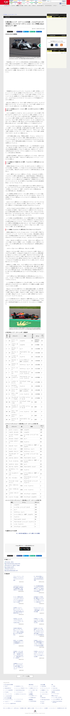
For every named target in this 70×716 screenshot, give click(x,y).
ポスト (11, 31)
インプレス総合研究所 (9, 690)
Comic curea (55, 688)
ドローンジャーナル (8, 694)
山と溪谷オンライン (33, 695)
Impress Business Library (20, 690)
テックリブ (42, 701)
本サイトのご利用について (8, 708)
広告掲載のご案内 (23, 708)
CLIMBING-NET (33, 697)
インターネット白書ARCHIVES (10, 703)
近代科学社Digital (33, 701)
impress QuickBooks (56, 690)
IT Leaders (7, 692)
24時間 (54, 16)
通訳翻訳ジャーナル (45, 690)
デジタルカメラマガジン (9, 699)
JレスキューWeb (44, 692)
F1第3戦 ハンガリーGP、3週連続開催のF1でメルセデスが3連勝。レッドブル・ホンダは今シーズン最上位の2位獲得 (39, 643)
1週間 (59, 16)
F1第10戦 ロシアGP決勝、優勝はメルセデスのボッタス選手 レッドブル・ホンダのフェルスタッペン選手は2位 (39, 599)
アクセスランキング (54, 14)
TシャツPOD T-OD (33, 690)
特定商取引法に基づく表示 (62, 708)
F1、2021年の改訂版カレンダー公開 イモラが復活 (28, 533)
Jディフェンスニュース (46, 688)
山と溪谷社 (31, 694)
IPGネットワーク (55, 695)
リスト (15, 31)
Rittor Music (31, 684)
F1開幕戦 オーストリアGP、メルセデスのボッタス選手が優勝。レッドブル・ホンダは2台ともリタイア (18, 666)
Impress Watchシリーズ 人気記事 (57, 49)
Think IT (6, 686)
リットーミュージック (34, 686)
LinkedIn (39, 31)
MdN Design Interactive (46, 699)
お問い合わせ (16, 708)
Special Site (52, 35)
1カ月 (64, 16)
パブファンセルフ (56, 693)
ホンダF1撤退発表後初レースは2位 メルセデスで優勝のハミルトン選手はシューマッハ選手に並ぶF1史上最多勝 (39, 588)
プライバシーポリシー (39, 708)
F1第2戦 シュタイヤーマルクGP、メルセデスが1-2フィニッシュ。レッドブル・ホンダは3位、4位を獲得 (39, 654)
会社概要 (46, 708)
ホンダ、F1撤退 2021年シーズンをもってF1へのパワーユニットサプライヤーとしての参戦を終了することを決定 (18, 599)
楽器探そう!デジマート (34, 688)
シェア (20, 31)
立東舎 (31, 692)
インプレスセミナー (19, 692)
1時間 (49, 16)
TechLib (43, 703)
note (33, 31)
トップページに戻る (25, 676)
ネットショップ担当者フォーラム (22, 688)
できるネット (7, 701)
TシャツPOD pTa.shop (57, 697)
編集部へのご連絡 (31, 708)
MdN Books (44, 697)
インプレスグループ (52, 708)
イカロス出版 (42, 684)
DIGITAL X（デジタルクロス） (21, 694)
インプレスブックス (19, 699)
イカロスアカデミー (45, 694)
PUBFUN (53, 692)
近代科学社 (31, 699)
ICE (52, 684)
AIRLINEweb (44, 686)
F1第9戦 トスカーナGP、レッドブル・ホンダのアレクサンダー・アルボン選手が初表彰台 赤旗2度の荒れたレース (18, 610)
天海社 (54, 686)
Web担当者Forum (8, 688)
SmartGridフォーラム (19, 686)
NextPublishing (18, 701)
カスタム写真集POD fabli (57, 699)
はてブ (27, 31)
